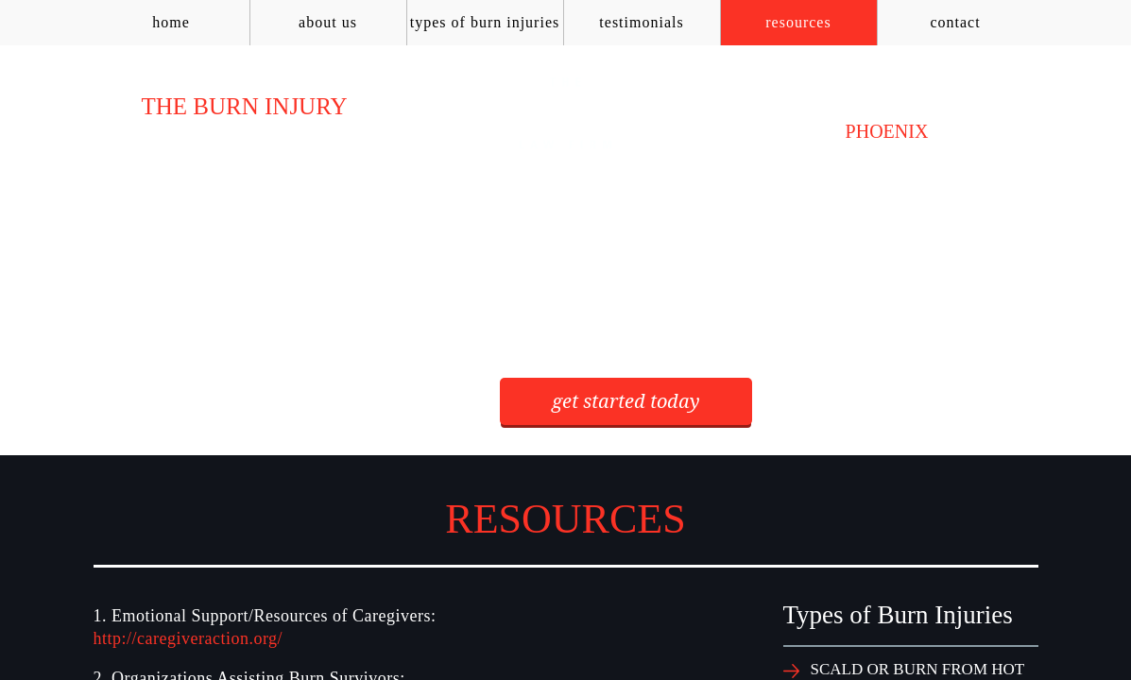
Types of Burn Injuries (484, 22)
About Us (328, 22)
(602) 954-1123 (887, 106)
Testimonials (641, 22)
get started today (626, 401)
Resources (798, 22)
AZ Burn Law (565, 113)
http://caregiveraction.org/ (188, 638)
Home (171, 22)
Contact (955, 22)
